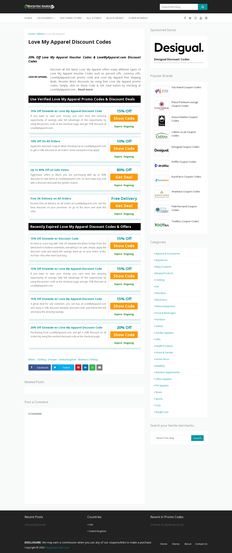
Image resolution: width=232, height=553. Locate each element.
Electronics (161, 299)
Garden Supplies (164, 332)
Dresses (52, 359)
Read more (85, 89)
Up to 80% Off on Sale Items (49, 170)
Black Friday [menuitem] (115, 18)
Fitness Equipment (165, 306)
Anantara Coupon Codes (186, 191)
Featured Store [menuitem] (71, 18)
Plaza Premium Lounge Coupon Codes (185, 104)
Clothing (41, 359)
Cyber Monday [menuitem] (138, 18)
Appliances (161, 260)
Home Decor (162, 359)
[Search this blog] (172, 438)
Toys (158, 405)
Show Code (124, 118)
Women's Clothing (88, 359)
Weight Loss (161, 412)
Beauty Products (164, 273)
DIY (157, 286)
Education (160, 293)
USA (91, 524)
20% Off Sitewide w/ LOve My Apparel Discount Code (66, 327)
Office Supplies (163, 379)
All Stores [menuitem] (94, 18)
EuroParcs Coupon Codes (186, 176)
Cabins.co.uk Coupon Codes (184, 133)
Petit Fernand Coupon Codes (184, 208)
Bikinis (40, 34)
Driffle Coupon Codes (184, 161)
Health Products (164, 346)
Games (159, 326)
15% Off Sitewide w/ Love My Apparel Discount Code (66, 111)
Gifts (157, 339)
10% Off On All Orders (45, 141)
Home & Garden (164, 352)
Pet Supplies (162, 385)
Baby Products (163, 266)
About (187, 544)
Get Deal (124, 177)
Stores (176, 544)
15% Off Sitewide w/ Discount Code (54, 238)
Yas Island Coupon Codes (186, 87)
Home (31, 34)
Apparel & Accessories (167, 253)
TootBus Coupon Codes (185, 221)
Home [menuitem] (28, 18)
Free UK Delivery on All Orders (50, 198)
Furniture (160, 319)
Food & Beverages (165, 313)
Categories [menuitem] (45, 18)
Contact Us (201, 544)
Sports (158, 398)
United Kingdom (67, 359)
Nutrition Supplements (167, 372)
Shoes (158, 392)
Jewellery (160, 365)
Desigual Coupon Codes (185, 147)
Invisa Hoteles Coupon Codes (185, 119)
